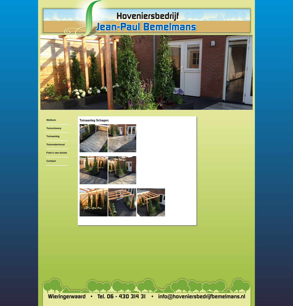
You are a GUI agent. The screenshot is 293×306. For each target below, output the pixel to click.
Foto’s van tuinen (56, 152)
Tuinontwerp (53, 128)
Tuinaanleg (52, 136)
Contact (51, 161)
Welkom (51, 120)
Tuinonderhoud (55, 144)
